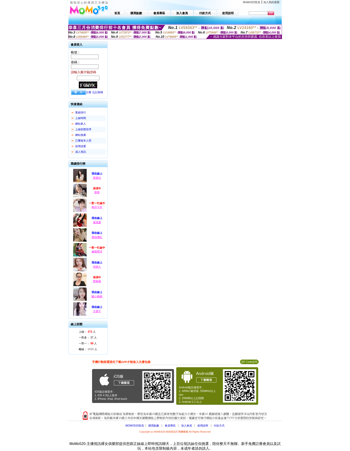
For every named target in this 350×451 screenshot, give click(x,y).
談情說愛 (80, 146)
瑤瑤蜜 (97, 222)
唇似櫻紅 (97, 237)
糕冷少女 (97, 207)
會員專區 (170, 425)
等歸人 (97, 266)
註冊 (88, 92)
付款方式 (219, 425)
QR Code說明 (249, 361)
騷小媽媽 (97, 296)
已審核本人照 (83, 140)
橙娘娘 (97, 281)
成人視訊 (80, 151)
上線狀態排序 (83, 129)
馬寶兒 (97, 177)
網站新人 (80, 123)
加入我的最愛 (271, 2)
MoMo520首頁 (251, 2)
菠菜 (97, 192)
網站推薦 (80, 135)
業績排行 (80, 112)
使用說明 (202, 425)
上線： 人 (87, 331)
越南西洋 (97, 251)
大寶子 (97, 311)
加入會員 (186, 425)
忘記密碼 (97, 92)
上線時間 (80, 118)
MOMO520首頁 (134, 425)
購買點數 (153, 425)
